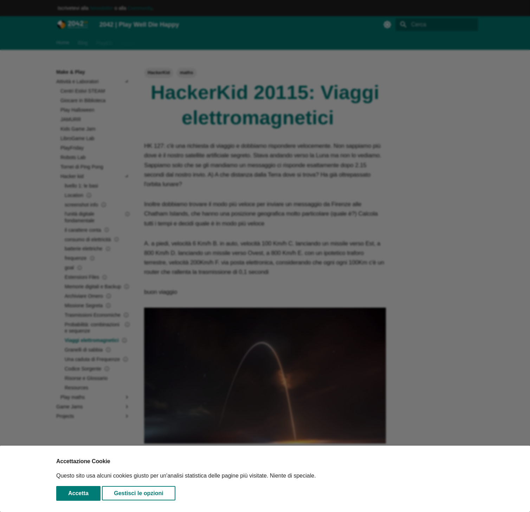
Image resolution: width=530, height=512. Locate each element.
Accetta (78, 493)
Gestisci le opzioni (138, 493)
